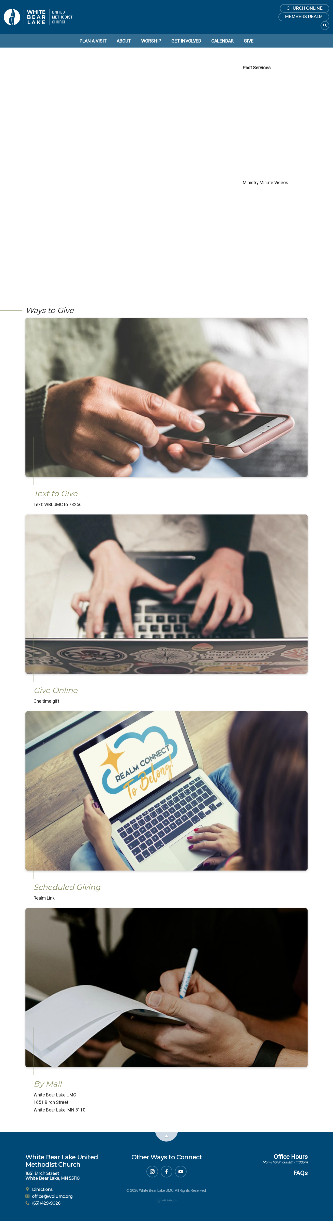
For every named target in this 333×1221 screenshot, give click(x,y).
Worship (151, 41)
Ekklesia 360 (166, 1200)
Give (248, 41)
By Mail (48, 1084)
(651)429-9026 (42, 1203)
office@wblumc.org (49, 1196)
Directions (38, 1189)
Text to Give (55, 493)
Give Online (55, 690)
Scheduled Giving (67, 887)
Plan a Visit (93, 41)
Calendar (222, 41)
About (124, 41)
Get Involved (186, 41)
